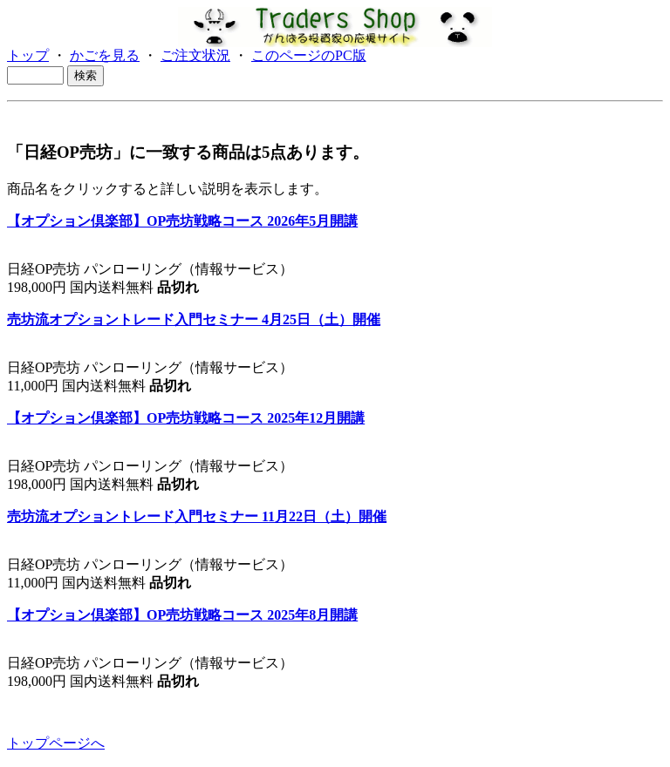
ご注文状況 (195, 55)
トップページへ (56, 743)
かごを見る (105, 55)
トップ (28, 55)
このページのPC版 (308, 55)
